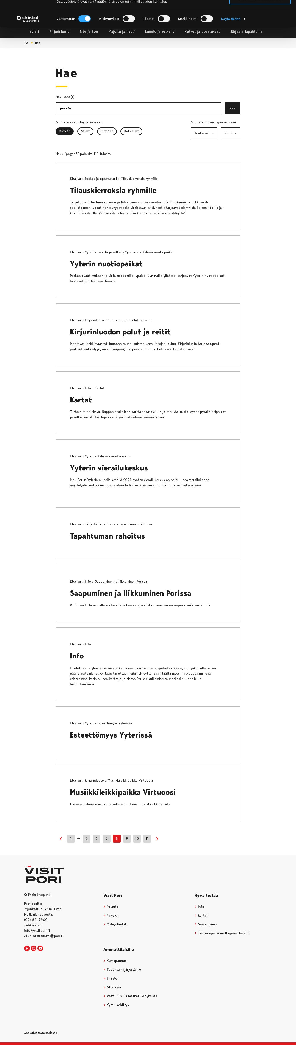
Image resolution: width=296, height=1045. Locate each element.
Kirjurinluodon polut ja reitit (120, 332)
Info (88, 388)
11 (147, 839)
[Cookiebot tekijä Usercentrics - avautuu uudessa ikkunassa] (28, 43)
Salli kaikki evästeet (260, 10)
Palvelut (131, 131)
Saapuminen (206, 924)
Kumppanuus (114, 961)
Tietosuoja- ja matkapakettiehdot (222, 933)
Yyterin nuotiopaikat (106, 263)
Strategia (112, 987)
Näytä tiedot (230, 43)
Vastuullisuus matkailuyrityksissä (130, 996)
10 (137, 839)
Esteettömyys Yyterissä (111, 735)
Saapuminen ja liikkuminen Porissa (130, 593)
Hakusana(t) (65, 97)
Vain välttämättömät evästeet (260, 23)
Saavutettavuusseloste (40, 1033)
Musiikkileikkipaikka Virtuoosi (123, 792)
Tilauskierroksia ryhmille (113, 190)
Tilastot (111, 978)
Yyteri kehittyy (116, 1005)
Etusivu (76, 179)
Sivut (85, 131)
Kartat (81, 400)
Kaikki (66, 131)
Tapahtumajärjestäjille (122, 969)
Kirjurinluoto (95, 320)
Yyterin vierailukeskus (109, 468)
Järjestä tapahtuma (100, 524)
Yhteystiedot (114, 924)
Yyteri (90, 252)
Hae (232, 108)
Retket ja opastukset (101, 179)
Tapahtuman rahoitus (107, 536)
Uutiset (107, 131)
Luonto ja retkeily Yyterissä (118, 252)
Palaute (110, 907)
